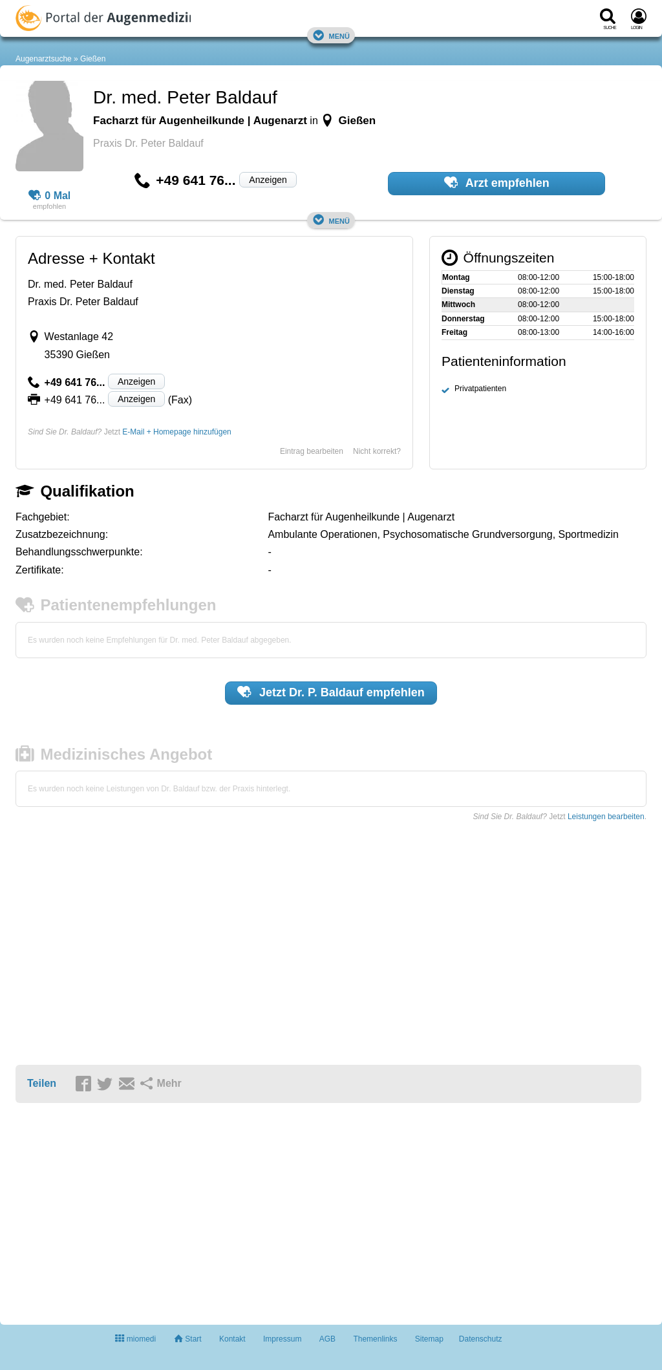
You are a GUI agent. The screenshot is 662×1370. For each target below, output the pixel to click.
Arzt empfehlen (497, 182)
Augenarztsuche (44, 58)
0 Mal (49, 196)
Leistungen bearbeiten (606, 816)
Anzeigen (267, 180)
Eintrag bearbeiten (311, 451)
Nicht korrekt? (377, 451)
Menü (331, 35)
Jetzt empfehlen (331, 692)
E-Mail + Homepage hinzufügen (176, 431)
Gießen (92, 58)
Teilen (41, 1083)
